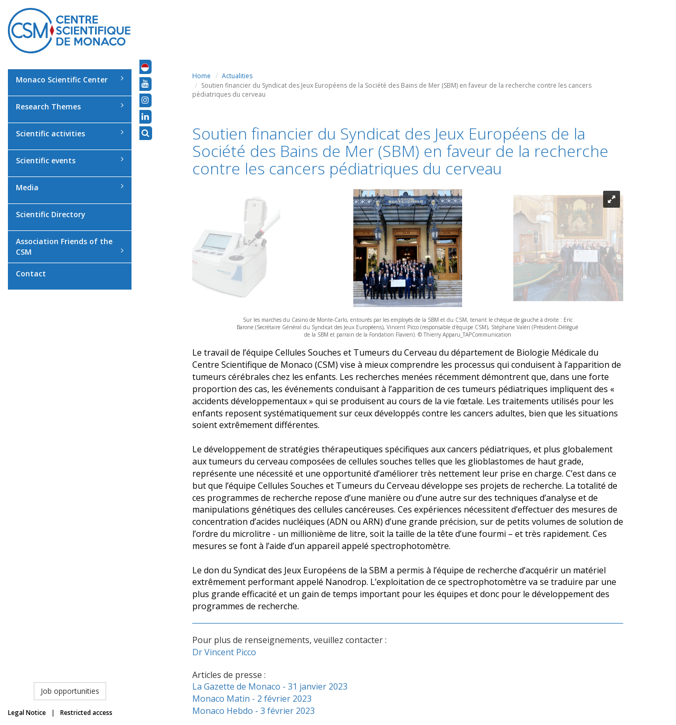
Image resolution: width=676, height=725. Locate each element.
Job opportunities (70, 691)
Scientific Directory (51, 214)
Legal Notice (27, 712)
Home (201, 75)
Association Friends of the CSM (70, 246)
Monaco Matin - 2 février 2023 (252, 698)
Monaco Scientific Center (70, 80)
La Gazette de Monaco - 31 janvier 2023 (270, 686)
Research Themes (70, 106)
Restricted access (86, 712)
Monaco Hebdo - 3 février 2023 (253, 711)
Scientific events (70, 160)
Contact (31, 273)
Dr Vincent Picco (224, 652)
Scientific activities (70, 133)
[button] (145, 66)
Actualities (237, 75)
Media (70, 187)
